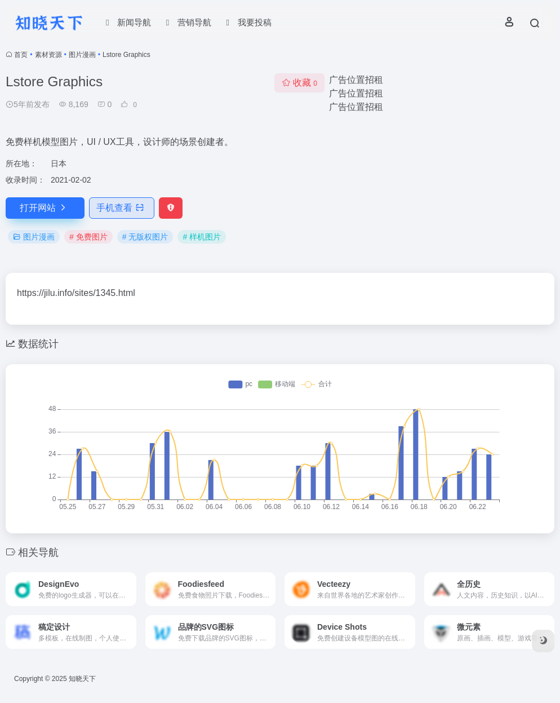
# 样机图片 (202, 236)
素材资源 (48, 55)
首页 (21, 55)
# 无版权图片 (145, 236)
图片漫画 (82, 55)
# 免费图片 (88, 236)
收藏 (299, 82)
